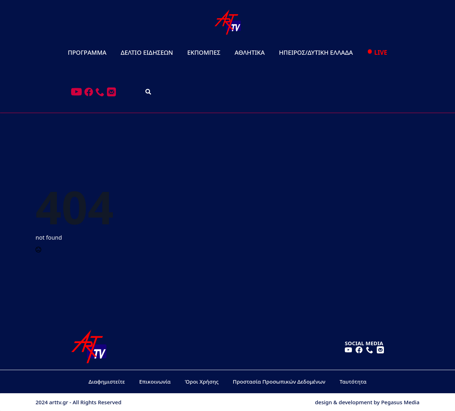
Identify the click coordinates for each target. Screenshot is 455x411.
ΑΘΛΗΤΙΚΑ (250, 52)
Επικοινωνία (155, 381)
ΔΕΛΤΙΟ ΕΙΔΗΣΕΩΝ (147, 52)
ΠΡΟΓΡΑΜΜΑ (87, 52)
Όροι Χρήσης (202, 381)
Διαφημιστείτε (107, 381)
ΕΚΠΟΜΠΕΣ (203, 52)
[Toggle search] (148, 92)
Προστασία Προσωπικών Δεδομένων (279, 381)
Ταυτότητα (352, 381)
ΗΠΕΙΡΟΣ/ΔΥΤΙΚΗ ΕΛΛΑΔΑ (316, 52)
